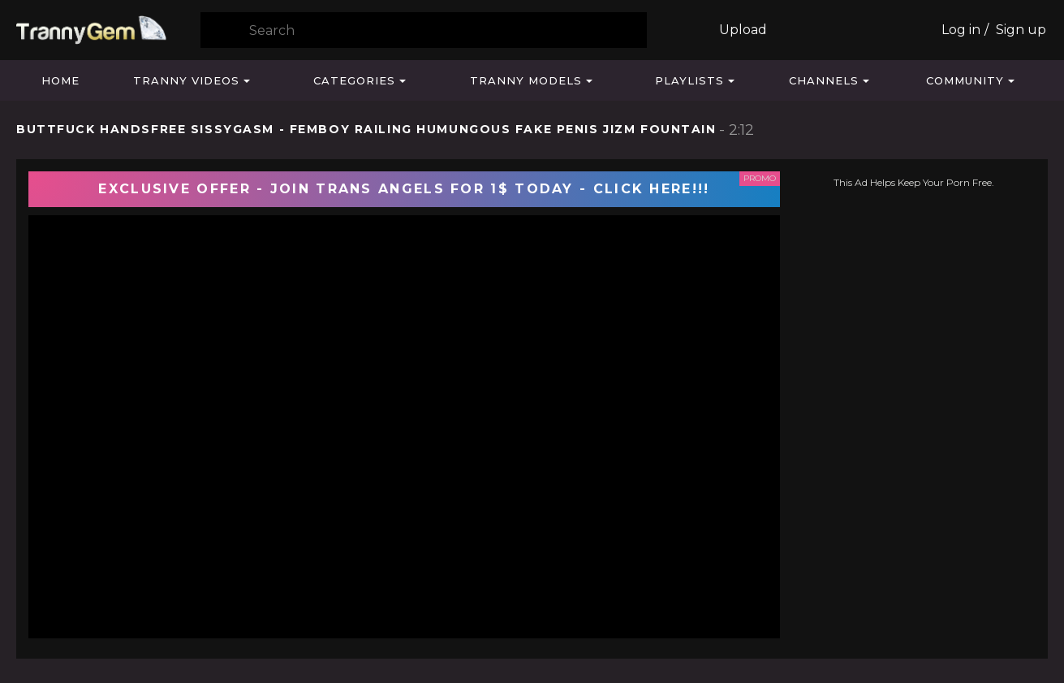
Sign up (1021, 29)
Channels (824, 80)
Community (965, 80)
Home (60, 80)
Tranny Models (526, 80)
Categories (354, 80)
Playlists (689, 80)
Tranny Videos (186, 80)
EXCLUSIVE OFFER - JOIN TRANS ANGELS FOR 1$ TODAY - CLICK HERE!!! (403, 189)
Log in (960, 29)
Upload (743, 29)
